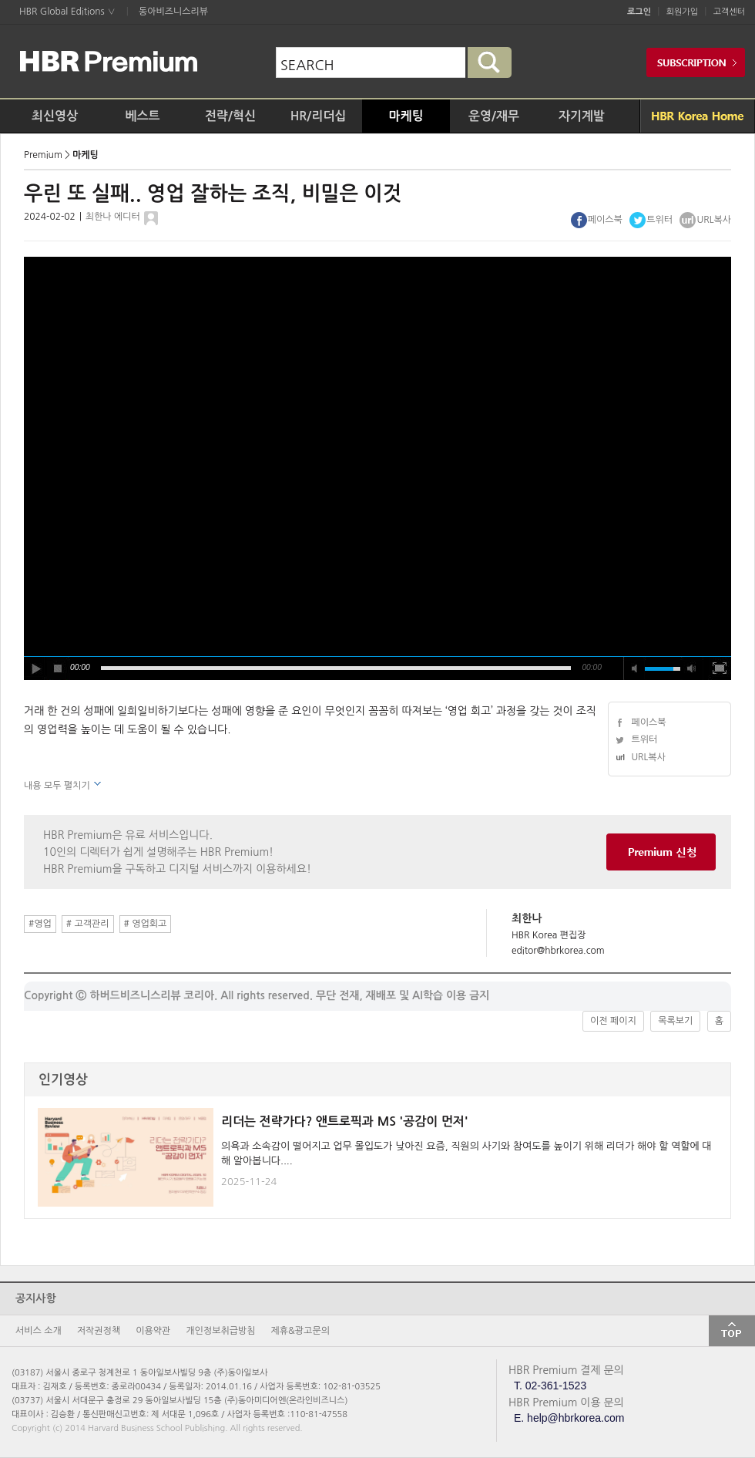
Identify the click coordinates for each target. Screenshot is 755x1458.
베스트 (142, 116)
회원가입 (682, 12)
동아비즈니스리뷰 (173, 11)
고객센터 (729, 12)
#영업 (40, 923)
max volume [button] (691, 668)
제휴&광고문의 (300, 1330)
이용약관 (153, 1330)
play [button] (35, 668)
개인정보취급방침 (220, 1330)
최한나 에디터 (113, 216)
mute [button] (634, 668)
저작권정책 (98, 1330)
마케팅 (405, 116)
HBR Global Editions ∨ (67, 11)
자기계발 (582, 116)
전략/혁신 (230, 116)
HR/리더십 (318, 116)
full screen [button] (719, 668)
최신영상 (55, 116)
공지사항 (35, 1298)
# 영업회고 (145, 923)
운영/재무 (493, 116)
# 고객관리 (87, 923)
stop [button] (58, 668)
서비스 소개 (38, 1330)
